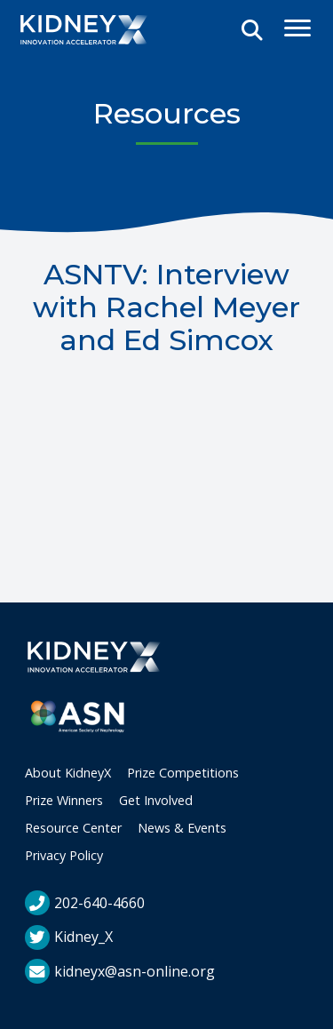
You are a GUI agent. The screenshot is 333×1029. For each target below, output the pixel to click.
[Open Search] (252, 31)
